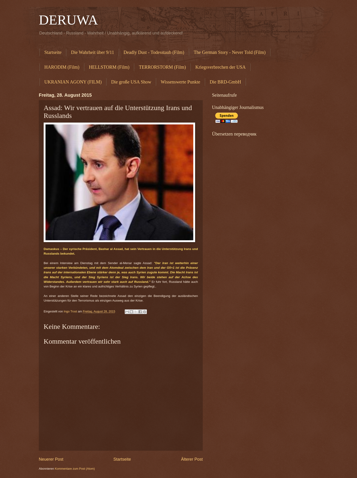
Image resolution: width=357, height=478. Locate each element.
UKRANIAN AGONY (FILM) (73, 81)
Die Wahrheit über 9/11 (92, 52)
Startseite (52, 52)
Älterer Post (192, 459)
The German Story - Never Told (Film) (230, 52)
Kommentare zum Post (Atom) (75, 468)
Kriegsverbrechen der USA (220, 67)
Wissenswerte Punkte (180, 81)
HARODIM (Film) (61, 67)
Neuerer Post (51, 459)
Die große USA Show (131, 81)
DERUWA (68, 20)
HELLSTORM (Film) (109, 67)
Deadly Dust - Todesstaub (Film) (154, 52)
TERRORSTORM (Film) (162, 67)
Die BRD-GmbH (225, 81)
